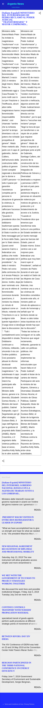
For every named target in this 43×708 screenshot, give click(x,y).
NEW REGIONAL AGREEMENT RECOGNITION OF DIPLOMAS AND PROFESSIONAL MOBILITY (18, 549)
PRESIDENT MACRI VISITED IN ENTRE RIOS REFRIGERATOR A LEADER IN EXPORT (18, 520)
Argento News (15, 3)
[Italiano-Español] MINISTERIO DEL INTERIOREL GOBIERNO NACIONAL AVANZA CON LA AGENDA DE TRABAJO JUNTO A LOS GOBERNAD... (18, 488)
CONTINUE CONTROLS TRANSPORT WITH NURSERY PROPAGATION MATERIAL (16, 610)
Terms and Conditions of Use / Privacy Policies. (20, 704)
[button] (39, 13)
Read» (37, 510)
